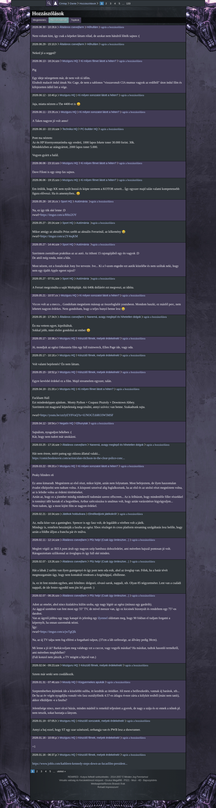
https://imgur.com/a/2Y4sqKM (59, 236)
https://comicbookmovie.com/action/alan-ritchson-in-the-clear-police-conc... (78, 458)
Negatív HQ (66, 423)
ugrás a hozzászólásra (112, 27)
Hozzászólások (88, 3)
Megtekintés (39, 20)
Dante (73, 3)
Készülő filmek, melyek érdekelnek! (98, 338)
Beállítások (55, 3)
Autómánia (81, 201)
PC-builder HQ (89, 129)
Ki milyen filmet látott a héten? (98, 61)
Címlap (63, 3)
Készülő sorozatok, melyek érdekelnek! (101, 720)
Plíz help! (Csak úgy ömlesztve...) (109, 539)
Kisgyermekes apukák (91, 682)
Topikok (75, 20)
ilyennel (103, 618)
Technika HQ (69, 129)
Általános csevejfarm (71, 27)
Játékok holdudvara (73, 513)
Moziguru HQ (70, 61)
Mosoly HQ (68, 682)
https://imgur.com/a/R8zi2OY (59, 214)
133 (128, 3)
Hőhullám (92, 27)
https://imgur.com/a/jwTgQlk (58, 631)
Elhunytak (82, 423)
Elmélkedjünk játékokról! (102, 513)
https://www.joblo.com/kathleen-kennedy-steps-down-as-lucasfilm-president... (79, 763)
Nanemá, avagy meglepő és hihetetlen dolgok (114, 316)
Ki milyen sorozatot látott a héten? (98, 95)
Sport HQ (66, 201)
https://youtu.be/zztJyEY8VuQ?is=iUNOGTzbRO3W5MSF (77, 415)
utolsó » (61, 771)
